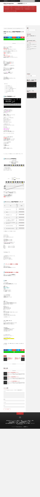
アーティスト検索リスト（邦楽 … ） (18, 420)
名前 (4, 399)
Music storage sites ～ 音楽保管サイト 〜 (15, 3)
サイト (4, 405)
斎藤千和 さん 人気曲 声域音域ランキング (18, 359)
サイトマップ (32, 423)
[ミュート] (34, 86)
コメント (5, 391)
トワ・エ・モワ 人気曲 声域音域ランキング (13, 381)
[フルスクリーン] (35, 86)
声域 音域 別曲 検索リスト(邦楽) (9, 91)
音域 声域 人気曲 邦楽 (6, 35)
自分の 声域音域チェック (8, 85)
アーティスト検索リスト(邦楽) (9, 89)
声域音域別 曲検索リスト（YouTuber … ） (25, 422)
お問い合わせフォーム (9, 420)
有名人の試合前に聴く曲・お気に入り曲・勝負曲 (23, 423)
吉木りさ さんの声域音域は (8, 87)
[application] (31, 84)
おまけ (6, 92)
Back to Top (20, 413)
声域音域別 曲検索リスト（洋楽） (13, 422)
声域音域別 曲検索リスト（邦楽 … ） (26, 421)
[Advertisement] (20, 19)
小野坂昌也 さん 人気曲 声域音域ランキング (10, 359)
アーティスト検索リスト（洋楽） (29, 420)
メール (5, 402)
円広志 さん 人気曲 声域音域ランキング (12, 376)
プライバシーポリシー (20, 424)
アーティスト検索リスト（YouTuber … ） (14, 421)
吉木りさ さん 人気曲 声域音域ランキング (10, 88)
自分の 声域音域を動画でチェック (10, 423)
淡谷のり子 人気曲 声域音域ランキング (12, 372)
